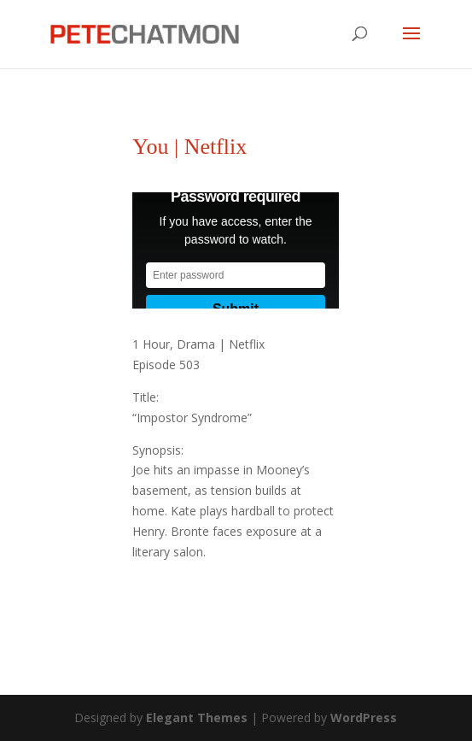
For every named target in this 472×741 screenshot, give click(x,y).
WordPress (363, 717)
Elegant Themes (197, 717)
